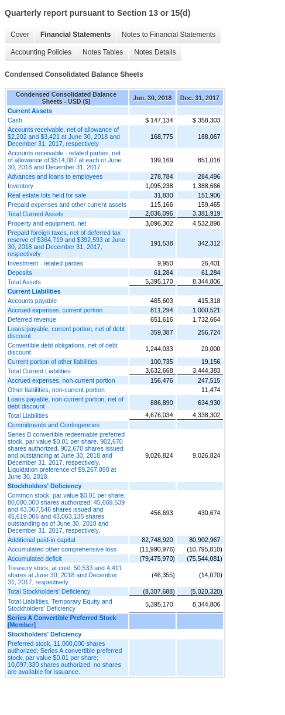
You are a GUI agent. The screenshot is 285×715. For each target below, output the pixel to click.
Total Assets (24, 281)
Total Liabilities (28, 415)
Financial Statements (75, 34)
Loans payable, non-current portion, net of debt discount (65, 403)
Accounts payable (32, 300)
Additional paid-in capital (41, 539)
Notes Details (155, 52)
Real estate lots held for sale (47, 195)
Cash (15, 120)
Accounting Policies (41, 52)
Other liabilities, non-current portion (56, 389)
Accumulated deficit (34, 558)
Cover (20, 34)
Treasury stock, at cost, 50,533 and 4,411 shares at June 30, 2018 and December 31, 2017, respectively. (65, 574)
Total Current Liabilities (39, 370)
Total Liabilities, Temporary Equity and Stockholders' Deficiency (60, 605)
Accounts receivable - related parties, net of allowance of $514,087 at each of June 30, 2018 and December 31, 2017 (64, 160)
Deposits (20, 272)
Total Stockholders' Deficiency (49, 591)
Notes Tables (103, 52)
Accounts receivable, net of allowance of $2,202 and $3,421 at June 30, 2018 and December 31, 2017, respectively (64, 136)
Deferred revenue (32, 319)
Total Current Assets (35, 213)
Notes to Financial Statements (168, 34)
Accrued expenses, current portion (55, 310)
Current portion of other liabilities (52, 361)
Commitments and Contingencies (53, 424)
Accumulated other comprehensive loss (62, 549)
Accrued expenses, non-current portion (61, 380)
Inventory (20, 185)
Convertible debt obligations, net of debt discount (63, 349)
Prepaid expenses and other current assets (67, 204)
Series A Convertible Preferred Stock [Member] (62, 621)
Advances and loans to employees (55, 176)
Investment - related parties (45, 263)
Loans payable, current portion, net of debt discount (66, 332)
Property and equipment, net (47, 223)
